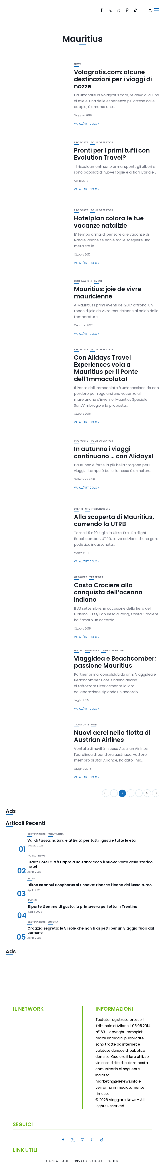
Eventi (98, 281)
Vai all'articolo (85, 124)
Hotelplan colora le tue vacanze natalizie (109, 221)
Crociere (80, 577)
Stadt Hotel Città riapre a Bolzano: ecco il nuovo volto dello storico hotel (90, 864)
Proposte (81, 142)
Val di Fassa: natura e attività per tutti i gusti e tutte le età (81, 840)
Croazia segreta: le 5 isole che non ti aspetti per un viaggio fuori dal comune (90, 930)
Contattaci (57, 1161)
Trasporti (96, 577)
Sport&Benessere (97, 509)
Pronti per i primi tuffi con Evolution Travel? (112, 154)
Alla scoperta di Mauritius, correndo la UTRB (114, 520)
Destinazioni (83, 281)
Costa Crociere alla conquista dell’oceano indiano (108, 592)
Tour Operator (101, 142)
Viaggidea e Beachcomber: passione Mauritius (115, 662)
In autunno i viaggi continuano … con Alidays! (113, 452)
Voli (94, 724)
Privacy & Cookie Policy (96, 1161)
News (77, 64)
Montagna (56, 834)
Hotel (78, 650)
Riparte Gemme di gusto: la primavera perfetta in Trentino (82, 906)
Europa (53, 922)
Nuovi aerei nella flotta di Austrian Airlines (112, 736)
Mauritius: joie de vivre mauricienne (107, 292)
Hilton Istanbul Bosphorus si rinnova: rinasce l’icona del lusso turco (89, 885)
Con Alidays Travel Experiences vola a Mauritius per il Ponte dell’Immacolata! (106, 368)
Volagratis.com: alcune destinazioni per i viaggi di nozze (113, 79)
